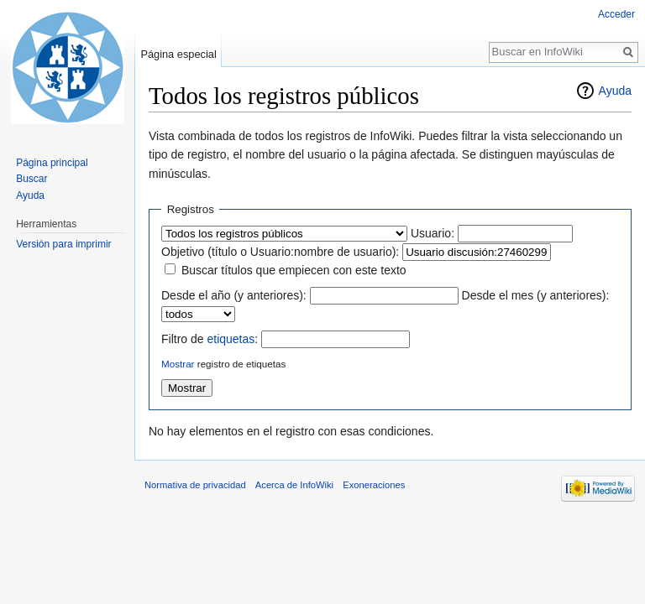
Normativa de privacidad (195, 485)
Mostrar (178, 363)
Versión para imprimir (63, 244)
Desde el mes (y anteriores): (536, 295)
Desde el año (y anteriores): (234, 295)
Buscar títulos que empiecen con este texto (293, 270)
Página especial (178, 54)
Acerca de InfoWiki (294, 485)
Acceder (616, 14)
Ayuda (615, 90)
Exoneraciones (374, 485)
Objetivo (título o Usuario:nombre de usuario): (280, 251)
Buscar (31, 179)
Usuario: (432, 233)
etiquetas (230, 339)
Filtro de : (209, 339)
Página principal (51, 163)
